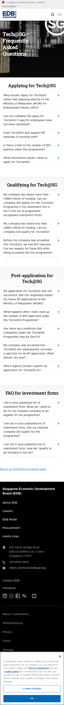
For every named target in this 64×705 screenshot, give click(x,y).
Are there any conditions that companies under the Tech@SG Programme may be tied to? (32, 332)
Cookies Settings (32, 689)
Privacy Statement (39, 668)
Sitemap (8, 650)
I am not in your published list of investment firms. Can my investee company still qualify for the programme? (32, 429)
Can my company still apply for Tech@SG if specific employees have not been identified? (32, 120)
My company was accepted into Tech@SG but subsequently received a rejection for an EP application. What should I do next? (32, 351)
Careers (8, 511)
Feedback (9, 588)
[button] (10, 6)
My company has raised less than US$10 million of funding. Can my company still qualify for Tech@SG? (32, 227)
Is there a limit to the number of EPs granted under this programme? (32, 147)
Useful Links (11, 536)
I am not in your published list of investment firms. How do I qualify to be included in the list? (32, 448)
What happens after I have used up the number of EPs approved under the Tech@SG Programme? (32, 316)
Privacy (7, 632)
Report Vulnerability (16, 614)
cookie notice (11, 672)
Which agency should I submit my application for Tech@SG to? (32, 368)
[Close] (60, 656)
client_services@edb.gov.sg (27, 568)
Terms (7, 641)
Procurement (11, 528)
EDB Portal (10, 519)
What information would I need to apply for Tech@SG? (32, 159)
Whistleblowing (13, 623)
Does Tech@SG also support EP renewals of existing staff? (32, 134)
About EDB (10, 502)
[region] (32, 678)
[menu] (59, 14)
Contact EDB (11, 580)
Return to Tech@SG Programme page (23, 469)
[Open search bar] (53, 14)
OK (32, 698)
